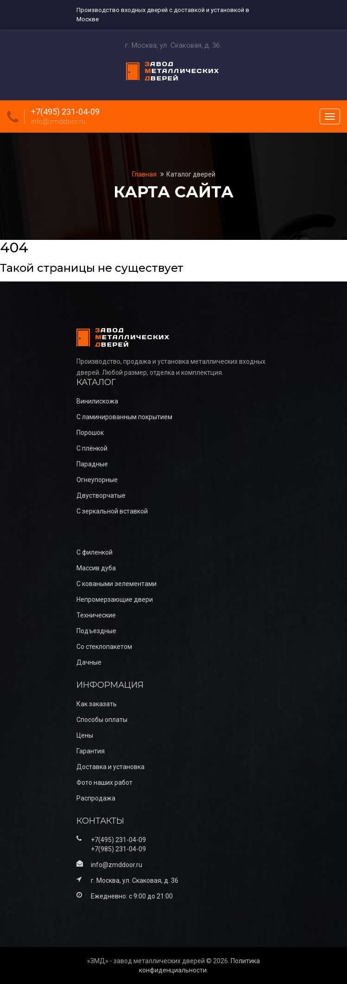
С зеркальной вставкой (112, 511)
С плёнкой (91, 448)
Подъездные (96, 631)
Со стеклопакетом (104, 646)
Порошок (90, 432)
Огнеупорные (97, 479)
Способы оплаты (101, 719)
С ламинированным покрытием (124, 417)
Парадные (92, 464)
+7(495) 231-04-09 (65, 111)
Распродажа (95, 798)
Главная (145, 174)
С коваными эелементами (116, 583)
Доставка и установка (110, 766)
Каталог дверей (190, 174)
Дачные (88, 662)
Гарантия (90, 751)
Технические (96, 615)
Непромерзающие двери (114, 599)
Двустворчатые (101, 495)
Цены (84, 735)
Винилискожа (97, 401)
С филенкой (94, 552)
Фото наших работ (104, 782)
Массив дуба (96, 568)
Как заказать (96, 704)
